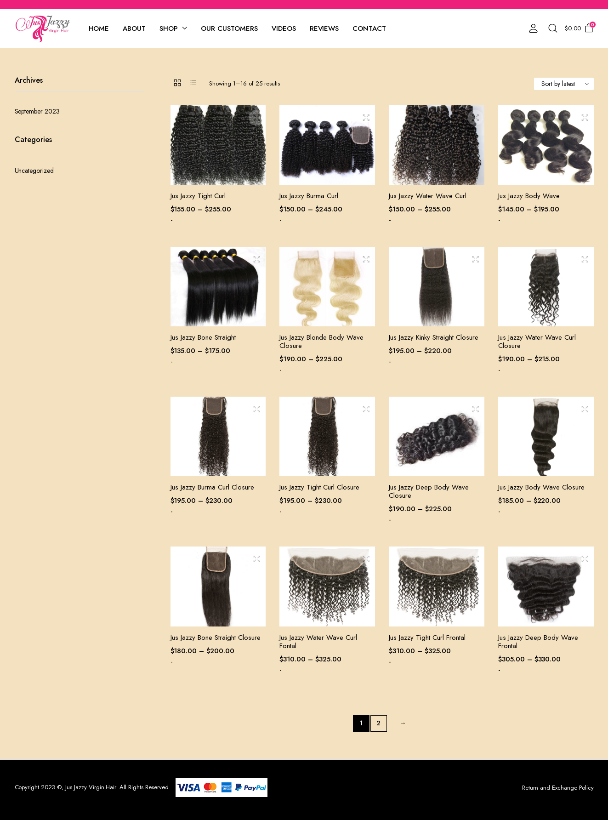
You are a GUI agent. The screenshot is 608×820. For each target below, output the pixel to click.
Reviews (324, 28)
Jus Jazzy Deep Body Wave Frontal (538, 641)
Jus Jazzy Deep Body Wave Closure (429, 491)
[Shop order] (564, 84)
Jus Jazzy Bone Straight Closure (215, 637)
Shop (168, 28)
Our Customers (229, 28)
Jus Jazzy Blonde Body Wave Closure (321, 341)
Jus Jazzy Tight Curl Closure (319, 487)
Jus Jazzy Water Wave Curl (427, 196)
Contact (369, 28)
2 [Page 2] (378, 723)
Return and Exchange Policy (557, 787)
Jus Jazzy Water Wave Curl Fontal (318, 641)
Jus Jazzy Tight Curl (198, 196)
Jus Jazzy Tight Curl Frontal (427, 637)
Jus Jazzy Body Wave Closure (541, 487)
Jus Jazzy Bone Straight (203, 337)
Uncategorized (34, 170)
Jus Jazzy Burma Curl (308, 196)
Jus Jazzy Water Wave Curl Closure (537, 341)
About (134, 28)
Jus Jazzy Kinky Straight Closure (433, 337)
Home (99, 28)
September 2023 (37, 111)
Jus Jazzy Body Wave (529, 196)
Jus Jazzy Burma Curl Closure (212, 487)
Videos (284, 28)
